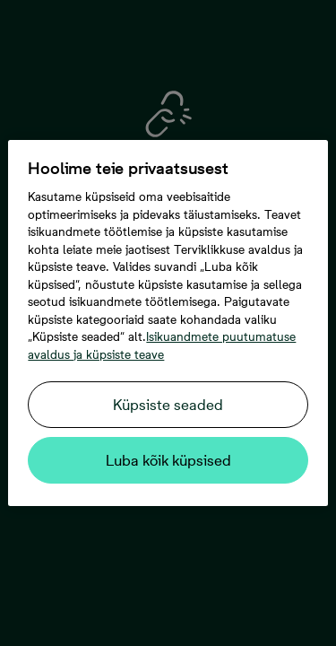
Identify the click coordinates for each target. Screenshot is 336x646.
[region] (167, 323)
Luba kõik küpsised (168, 460)
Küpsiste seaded (168, 405)
